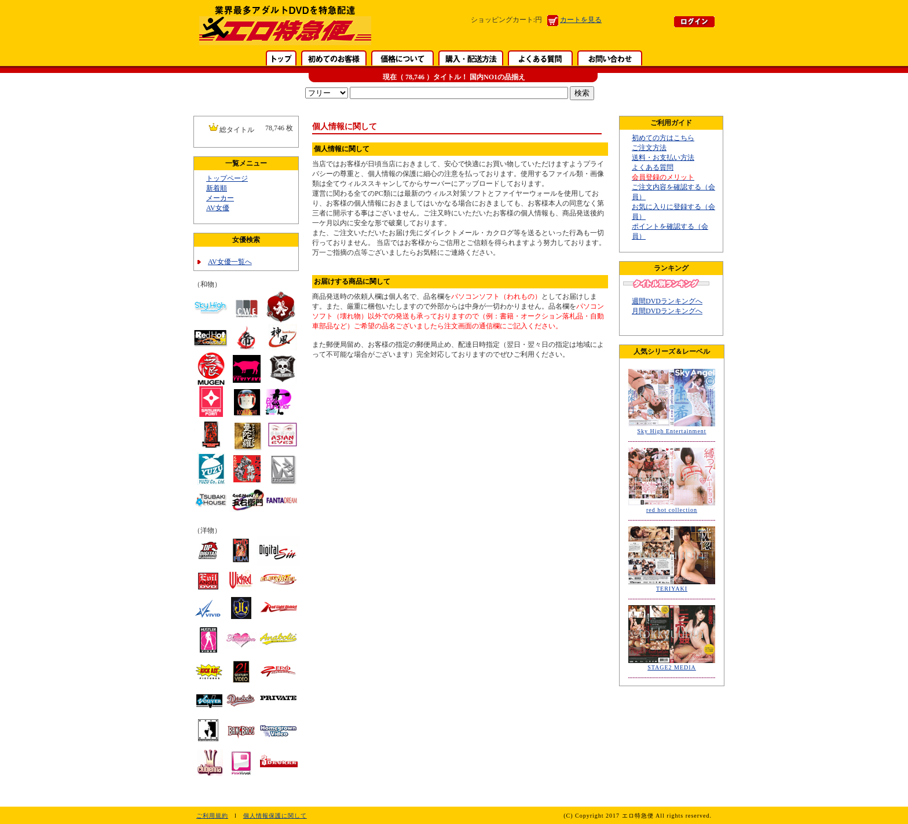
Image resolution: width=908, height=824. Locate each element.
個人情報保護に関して (275, 815)
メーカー (220, 198)
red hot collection (671, 510)
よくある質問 (652, 167)
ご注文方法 (649, 148)
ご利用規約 (212, 815)
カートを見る (581, 20)
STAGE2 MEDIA (671, 667)
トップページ (227, 178)
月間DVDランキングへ (667, 311)
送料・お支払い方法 (663, 157)
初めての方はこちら (663, 138)
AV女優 (217, 208)
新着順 (216, 188)
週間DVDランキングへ (667, 301)
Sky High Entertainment (671, 431)
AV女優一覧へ (230, 262)
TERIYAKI (671, 588)
